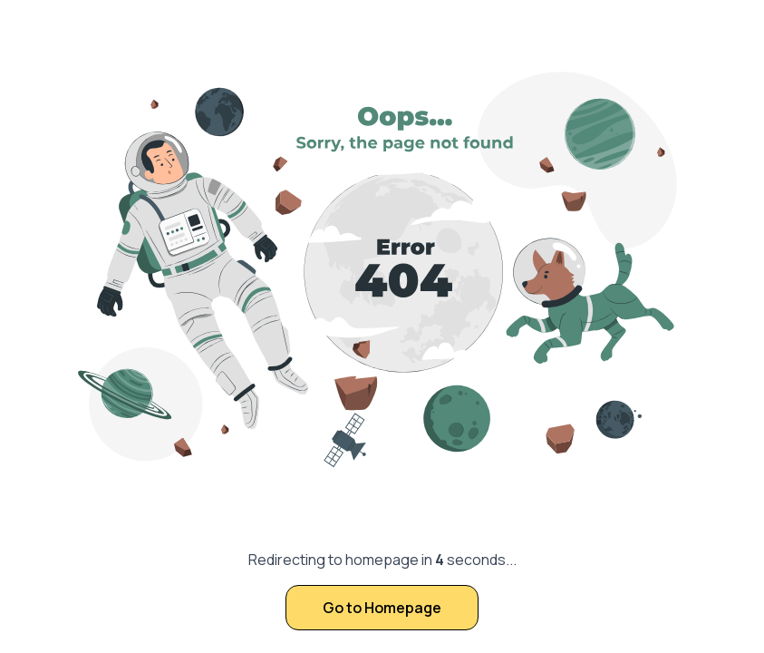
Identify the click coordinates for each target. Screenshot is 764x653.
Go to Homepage (382, 608)
